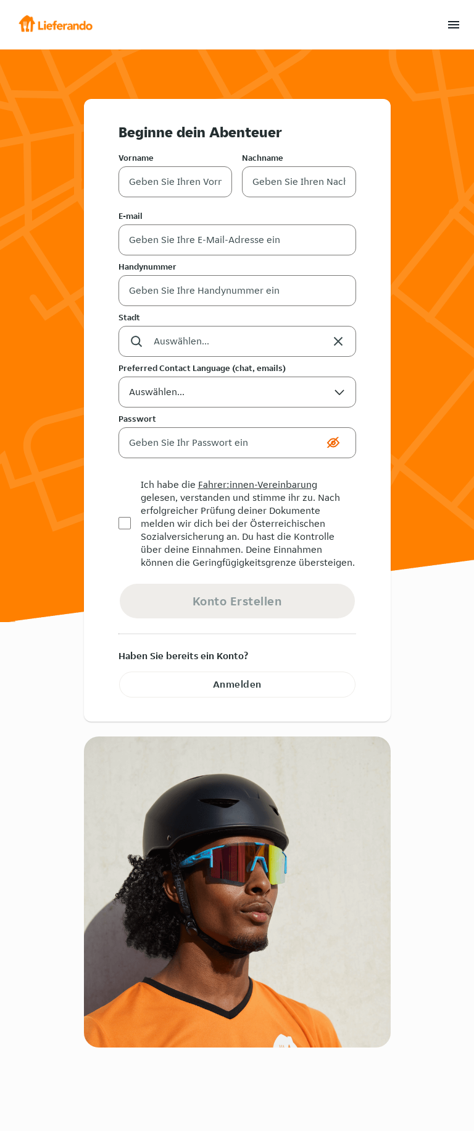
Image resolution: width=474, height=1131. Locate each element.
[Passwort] (220, 443)
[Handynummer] (237, 290)
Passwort (137, 418)
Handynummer (147, 266)
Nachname (262, 157)
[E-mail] (237, 240)
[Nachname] (299, 182)
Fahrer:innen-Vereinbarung (257, 484)
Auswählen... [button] (237, 396)
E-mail (130, 215)
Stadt (129, 317)
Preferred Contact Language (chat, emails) (202, 367)
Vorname (136, 157)
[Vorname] (175, 182)
